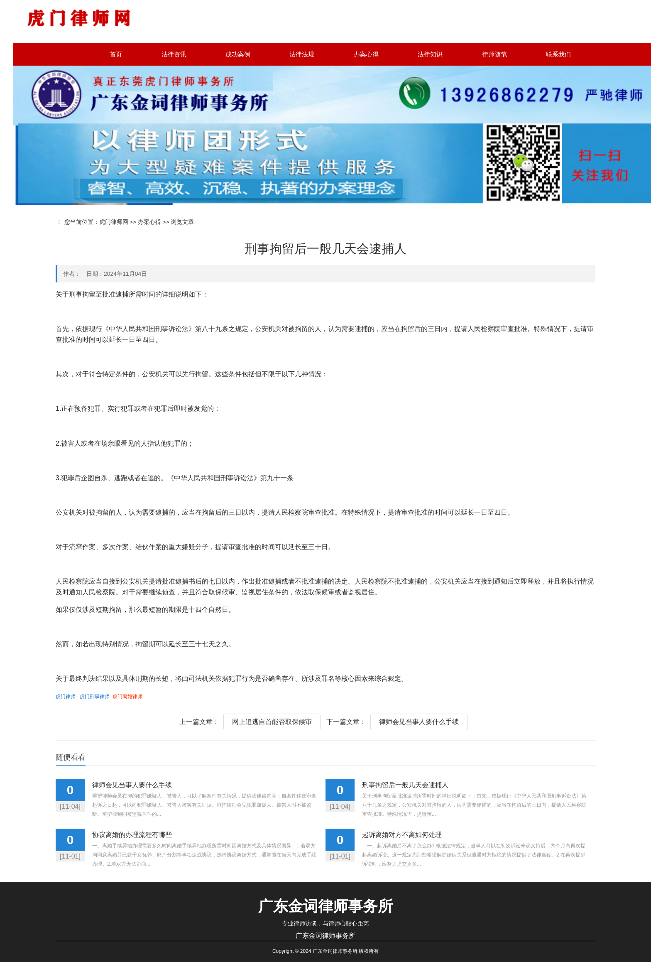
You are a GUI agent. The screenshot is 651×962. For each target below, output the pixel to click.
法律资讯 (174, 54)
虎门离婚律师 (127, 696)
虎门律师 (66, 696)
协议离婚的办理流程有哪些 (132, 834)
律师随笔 (494, 54)
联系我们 (558, 54)
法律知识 (430, 54)
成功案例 (237, 54)
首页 (116, 54)
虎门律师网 (113, 222)
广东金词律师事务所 (325, 935)
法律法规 (301, 54)
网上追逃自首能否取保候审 (272, 721)
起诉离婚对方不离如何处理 (402, 834)
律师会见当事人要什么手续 (419, 721)
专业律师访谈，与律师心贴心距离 (325, 923)
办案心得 (366, 54)
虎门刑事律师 (95, 696)
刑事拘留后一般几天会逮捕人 (405, 784)
